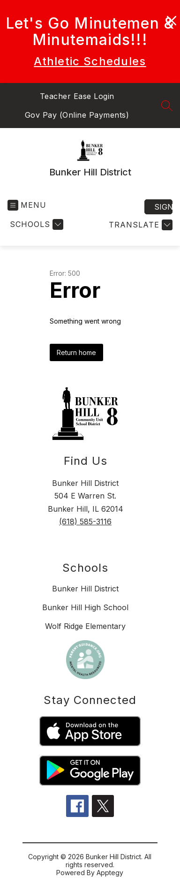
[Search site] (166, 105)
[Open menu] (27, 205)
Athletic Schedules (90, 61)
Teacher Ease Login (77, 96)
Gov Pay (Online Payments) (77, 115)
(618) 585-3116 (85, 521)
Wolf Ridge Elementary (85, 626)
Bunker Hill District (85, 588)
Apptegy (110, 873)
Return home (76, 352)
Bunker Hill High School (85, 607)
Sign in (163, 207)
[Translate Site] (139, 225)
